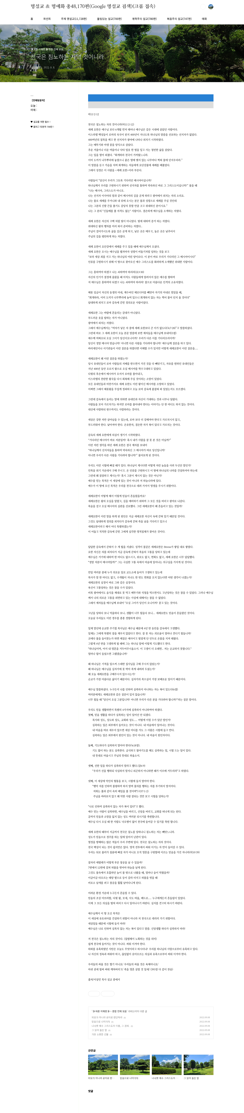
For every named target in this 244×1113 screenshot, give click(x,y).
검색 (203, 6)
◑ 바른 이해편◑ (100, 1011)
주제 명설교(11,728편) (74, 19)
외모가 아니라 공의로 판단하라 (107, 1017)
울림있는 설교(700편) (109, 19)
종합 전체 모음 (119, 1011)
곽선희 (47, 19)
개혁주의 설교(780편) (144, 19)
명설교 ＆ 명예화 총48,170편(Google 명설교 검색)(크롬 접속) (92, 6)
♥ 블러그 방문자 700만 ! (42, 126)
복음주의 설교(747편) (179, 19)
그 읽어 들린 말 (99, 1030)
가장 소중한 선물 (100, 1034)
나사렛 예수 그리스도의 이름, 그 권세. (110, 1025)
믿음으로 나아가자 (101, 1021)
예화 (204, 19)
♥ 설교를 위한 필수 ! (40, 121)
